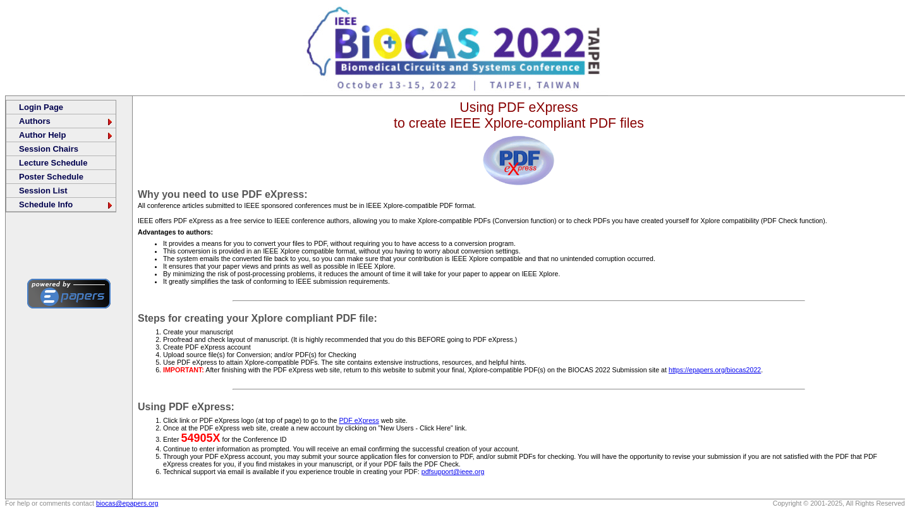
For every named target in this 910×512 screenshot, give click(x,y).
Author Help (66, 135)
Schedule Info (66, 204)
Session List (43, 190)
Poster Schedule (51, 176)
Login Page (41, 107)
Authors (66, 121)
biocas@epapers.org (127, 503)
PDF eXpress (359, 420)
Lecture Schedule (53, 163)
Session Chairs (48, 149)
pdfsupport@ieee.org (453, 471)
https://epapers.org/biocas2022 (715, 370)
